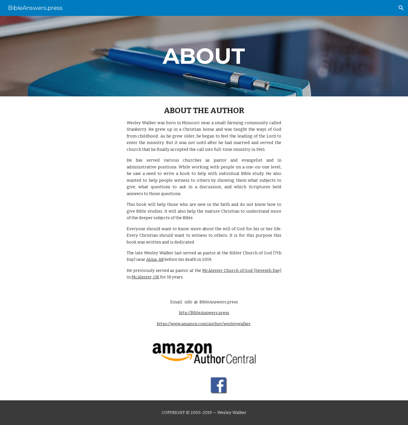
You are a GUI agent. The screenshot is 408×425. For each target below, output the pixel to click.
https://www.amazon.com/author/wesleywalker (204, 323)
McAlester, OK (145, 277)
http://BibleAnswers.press (204, 312)
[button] (401, 8)
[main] (204, 56)
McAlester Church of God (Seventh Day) (241, 270)
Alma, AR (155, 259)
